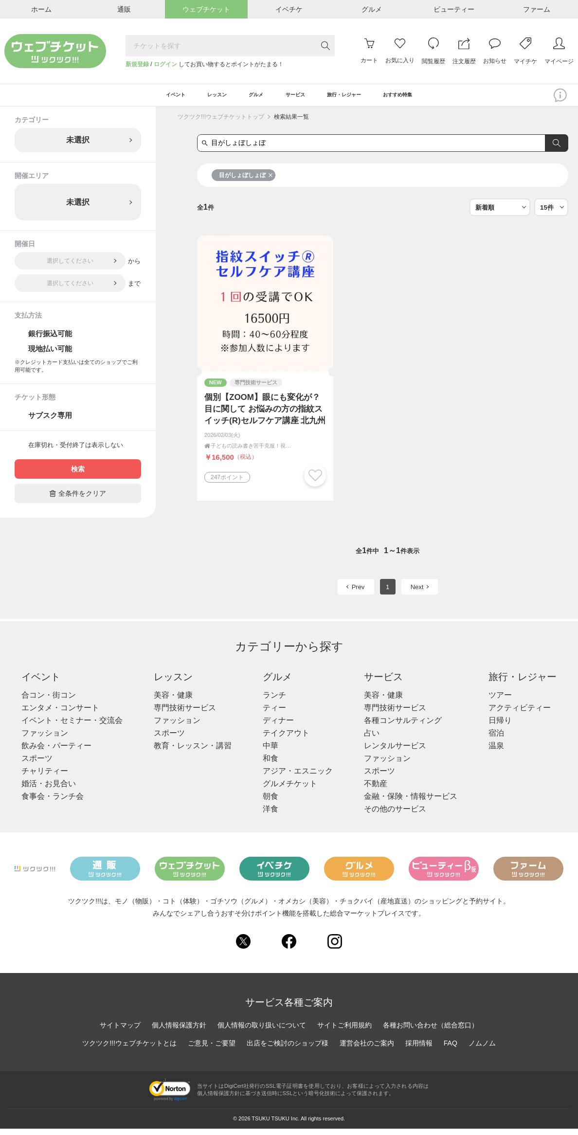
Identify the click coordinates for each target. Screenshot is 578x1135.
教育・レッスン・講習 (193, 752)
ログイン (165, 64)
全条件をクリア (78, 499)
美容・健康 (173, 701)
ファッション (44, 739)
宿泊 (496, 739)
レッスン (173, 683)
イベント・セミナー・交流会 (72, 726)
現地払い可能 (50, 355)
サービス (383, 683)
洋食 (270, 815)
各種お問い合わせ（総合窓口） (430, 1031)
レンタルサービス (395, 752)
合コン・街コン (48, 701)
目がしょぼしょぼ (246, 181)
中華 (270, 752)
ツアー (500, 701)
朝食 (270, 802)
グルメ (277, 683)
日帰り (500, 726)
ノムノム (482, 1049)
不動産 (375, 790)
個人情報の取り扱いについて (261, 1031)
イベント (40, 683)
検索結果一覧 (291, 123)
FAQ (450, 1049)
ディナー (278, 726)
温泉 (496, 752)
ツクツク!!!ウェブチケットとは (129, 1049)
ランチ (274, 701)
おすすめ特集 (434, 98)
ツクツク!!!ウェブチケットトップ (221, 123)
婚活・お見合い (48, 790)
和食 (270, 764)
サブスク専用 (50, 421)
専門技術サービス (185, 714)
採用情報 (419, 1049)
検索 (78, 475)
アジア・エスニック (298, 777)
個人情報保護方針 (179, 1031)
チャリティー (44, 777)
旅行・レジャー (522, 683)
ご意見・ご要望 (211, 1049)
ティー (274, 714)
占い (371, 739)
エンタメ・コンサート (60, 714)
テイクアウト (286, 739)
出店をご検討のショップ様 (287, 1049)
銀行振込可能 (50, 340)
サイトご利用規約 (344, 1031)
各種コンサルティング (403, 726)
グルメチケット (290, 790)
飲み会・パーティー (56, 752)
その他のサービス (395, 815)
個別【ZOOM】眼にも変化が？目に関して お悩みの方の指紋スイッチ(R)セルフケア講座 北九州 (264, 415)
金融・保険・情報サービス (410, 802)
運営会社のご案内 (367, 1049)
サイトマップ (120, 1031)
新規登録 (137, 64)
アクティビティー (519, 714)
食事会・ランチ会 (52, 802)
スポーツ (37, 764)
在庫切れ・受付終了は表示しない (75, 451)
